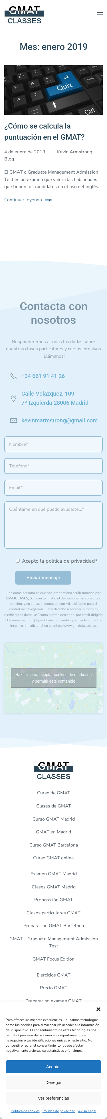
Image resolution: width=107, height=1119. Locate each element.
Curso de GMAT (53, 793)
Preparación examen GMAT (53, 1001)
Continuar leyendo (23, 200)
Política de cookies (25, 1111)
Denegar (53, 1082)
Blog (9, 159)
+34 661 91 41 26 (43, 376)
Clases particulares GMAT (53, 913)
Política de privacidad (59, 1111)
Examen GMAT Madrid (54, 874)
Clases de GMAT (53, 806)
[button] (98, 1009)
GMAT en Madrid (53, 832)
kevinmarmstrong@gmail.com (59, 420)
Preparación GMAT (53, 900)
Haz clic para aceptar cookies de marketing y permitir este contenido (53, 677)
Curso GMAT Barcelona (53, 845)
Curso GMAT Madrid (54, 819)
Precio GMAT (53, 988)
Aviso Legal (87, 1111)
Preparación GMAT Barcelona (53, 926)
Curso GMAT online (53, 858)
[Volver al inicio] (24, 14)
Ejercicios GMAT (53, 975)
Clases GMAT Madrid (54, 887)
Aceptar (53, 1066)
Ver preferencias (53, 1098)
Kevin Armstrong (74, 152)
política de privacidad (70, 561)
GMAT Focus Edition (53, 959)
